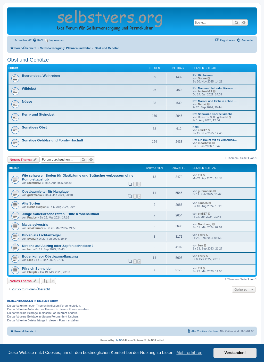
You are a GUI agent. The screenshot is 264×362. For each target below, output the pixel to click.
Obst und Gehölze (28, 60)
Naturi (202, 104)
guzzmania (34, 195)
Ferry (201, 234)
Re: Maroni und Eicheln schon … (215, 101)
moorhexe (205, 143)
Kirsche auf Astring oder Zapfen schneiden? (57, 246)
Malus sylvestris (35, 225)
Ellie (30, 259)
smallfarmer (35, 228)
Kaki (196, 127)
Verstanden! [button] (235, 353)
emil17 (202, 130)
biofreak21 (205, 91)
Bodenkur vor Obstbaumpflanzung (50, 256)
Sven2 (31, 238)
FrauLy (32, 217)
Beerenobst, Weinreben (41, 76)
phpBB (118, 340)
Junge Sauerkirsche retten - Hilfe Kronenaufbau (60, 214)
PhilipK (32, 272)
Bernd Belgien (37, 206)
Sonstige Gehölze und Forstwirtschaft (52, 140)
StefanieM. (34, 182)
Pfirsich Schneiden (37, 268)
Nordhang (204, 224)
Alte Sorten (31, 203)
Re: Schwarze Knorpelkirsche (213, 114)
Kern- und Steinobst (38, 114)
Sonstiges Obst (34, 127)
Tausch (203, 203)
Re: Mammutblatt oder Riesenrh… (215, 88)
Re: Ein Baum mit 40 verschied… (215, 139)
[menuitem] (38, 40)
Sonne (202, 78)
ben (29, 249)
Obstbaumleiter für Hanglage (45, 191)
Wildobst (29, 88)
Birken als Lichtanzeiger (41, 235)
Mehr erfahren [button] (189, 352)
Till (200, 175)
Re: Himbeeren (203, 75)
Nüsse (27, 101)
